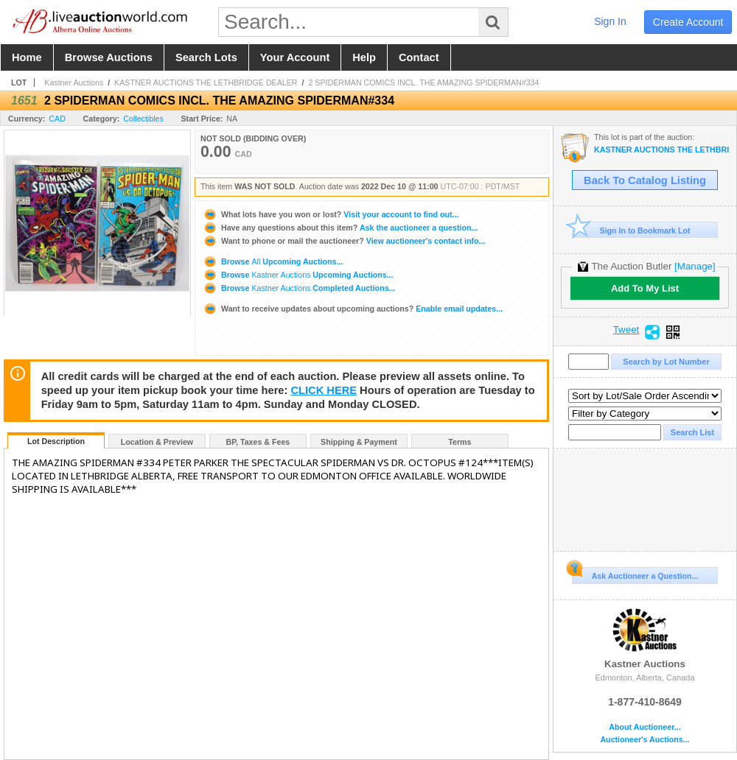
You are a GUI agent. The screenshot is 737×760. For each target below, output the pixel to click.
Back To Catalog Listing (645, 180)
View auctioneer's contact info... (344, 240)
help (364, 57)
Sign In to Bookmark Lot (631, 230)
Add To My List (645, 288)
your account (294, 57)
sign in (610, 21)
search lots (206, 57)
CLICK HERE (323, 390)
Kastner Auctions (73, 82)
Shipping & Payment (359, 441)
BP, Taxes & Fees (258, 441)
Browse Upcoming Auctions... (273, 261)
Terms (459, 441)
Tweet (626, 330)
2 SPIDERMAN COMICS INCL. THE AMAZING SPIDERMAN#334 (423, 82)
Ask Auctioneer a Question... (635, 573)
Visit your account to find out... (330, 214)
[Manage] (694, 266)
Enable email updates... (353, 308)
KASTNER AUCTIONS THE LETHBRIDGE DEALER (206, 82)
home (27, 57)
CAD (57, 118)
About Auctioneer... (644, 727)
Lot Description (56, 441)
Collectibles (143, 118)
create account (688, 22)
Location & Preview (157, 441)
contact (419, 57)
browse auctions (109, 57)
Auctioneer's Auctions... (644, 740)
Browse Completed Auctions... (299, 288)
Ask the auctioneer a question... (340, 227)
